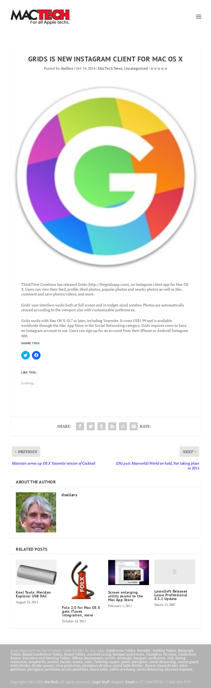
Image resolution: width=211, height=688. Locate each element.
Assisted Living (99, 654)
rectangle (124, 658)
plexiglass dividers (96, 665)
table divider (20, 665)
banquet (140, 658)
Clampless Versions (161, 654)
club (170, 658)
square (114, 661)
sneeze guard (187, 661)
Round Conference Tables (43, 654)
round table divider (128, 665)
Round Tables (74, 654)
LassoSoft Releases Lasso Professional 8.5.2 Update (170, 595)
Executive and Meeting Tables (46, 658)
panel (125, 661)
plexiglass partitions (44, 669)
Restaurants (93, 658)
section (53, 661)
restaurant (18, 661)
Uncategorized (136, 68)
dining (180, 658)
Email (129, 681)
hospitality (37, 661)
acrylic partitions (74, 669)
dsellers (67, 68)
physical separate (178, 669)
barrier (65, 661)
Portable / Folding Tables (156, 650)
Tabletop (101, 661)
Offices (77, 658)
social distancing (162, 661)
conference (157, 658)
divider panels (43, 665)
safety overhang (122, 669)
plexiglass (140, 661)
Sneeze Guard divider (161, 665)
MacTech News (110, 68)
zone (88, 661)
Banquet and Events (128, 654)
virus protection (68, 665)
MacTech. (51, 681)
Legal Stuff (100, 681)
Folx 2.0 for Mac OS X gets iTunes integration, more (81, 611)
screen (77, 661)
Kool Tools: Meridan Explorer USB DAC (33, 594)
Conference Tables (121, 650)
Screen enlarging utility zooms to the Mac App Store (125, 596)
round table (99, 669)
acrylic (110, 658)
